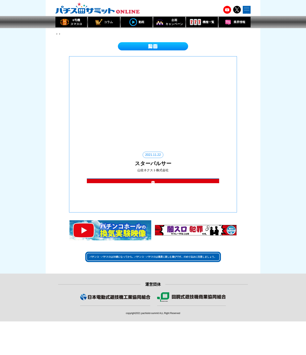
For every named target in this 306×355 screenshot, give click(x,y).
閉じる (209, 227)
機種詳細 (153, 186)
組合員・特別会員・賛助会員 (191, 335)
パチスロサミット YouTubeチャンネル (153, 201)
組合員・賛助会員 (115, 335)
